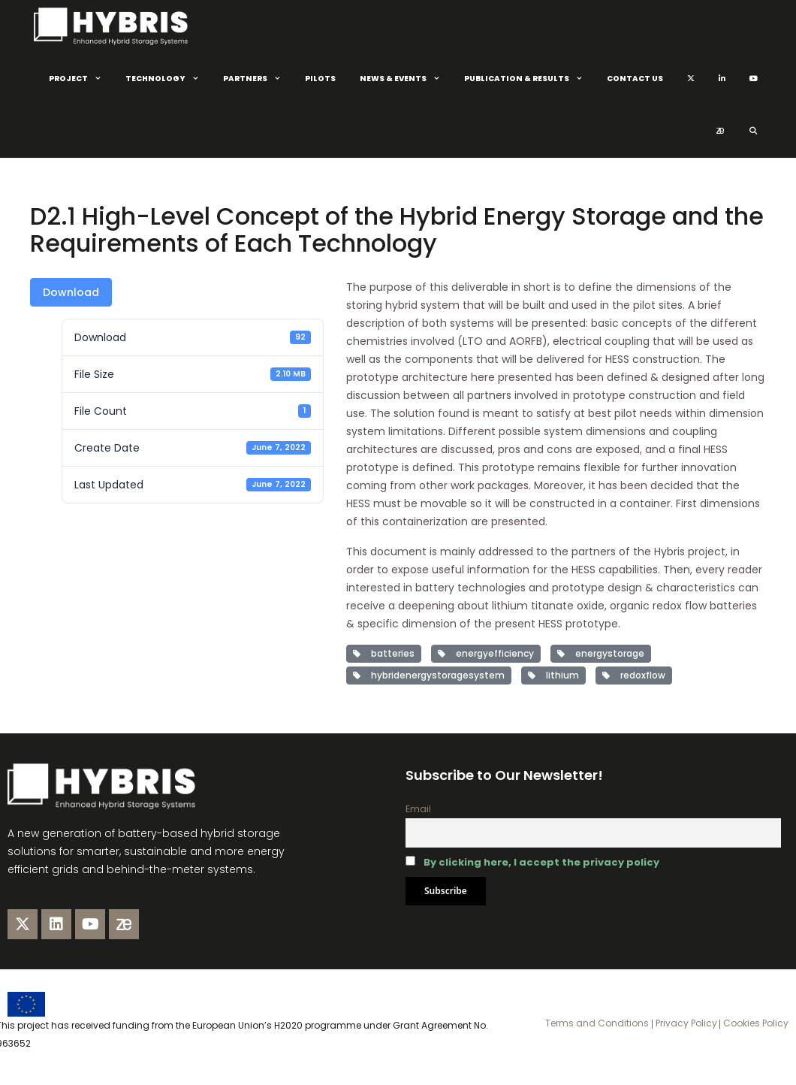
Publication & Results (529, 79)
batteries (384, 653)
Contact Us (635, 78)
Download (71, 292)
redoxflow (633, 675)
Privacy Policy (685, 1023)
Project (81, 79)
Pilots (320, 78)
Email (418, 808)
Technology (168, 79)
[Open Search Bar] (753, 131)
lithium (553, 675)
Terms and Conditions (597, 1023)
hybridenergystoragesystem (429, 675)
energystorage (600, 653)
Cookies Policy (754, 1023)
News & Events (406, 79)
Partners (258, 79)
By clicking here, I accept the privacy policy (541, 862)
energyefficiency (486, 653)
